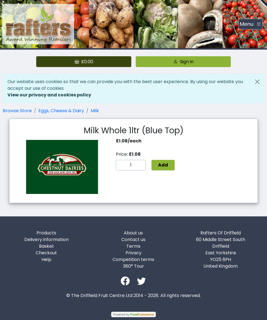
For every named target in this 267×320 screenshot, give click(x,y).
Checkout (46, 253)
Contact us (133, 239)
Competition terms (133, 259)
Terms (133, 246)
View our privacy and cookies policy (49, 95)
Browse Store (17, 110)
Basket (46, 246)
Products (46, 233)
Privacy (133, 253)
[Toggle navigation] (251, 24)
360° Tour (133, 266)
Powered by (133, 314)
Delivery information (46, 239)
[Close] (257, 81)
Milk (95, 110)
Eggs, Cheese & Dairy (61, 110)
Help (46, 259)
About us (133, 233)
